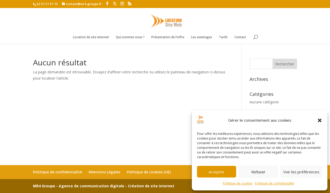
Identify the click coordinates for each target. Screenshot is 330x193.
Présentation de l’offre (167, 37)
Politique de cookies (237, 183)
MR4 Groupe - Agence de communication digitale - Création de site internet (103, 185)
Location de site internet (91, 37)
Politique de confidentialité (274, 183)
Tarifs (223, 37)
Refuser (258, 171)
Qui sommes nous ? (130, 37)
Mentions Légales (104, 171)
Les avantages (201, 37)
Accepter (217, 171)
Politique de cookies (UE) (149, 171)
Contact (240, 37)
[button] (319, 120)
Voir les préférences (301, 171)
